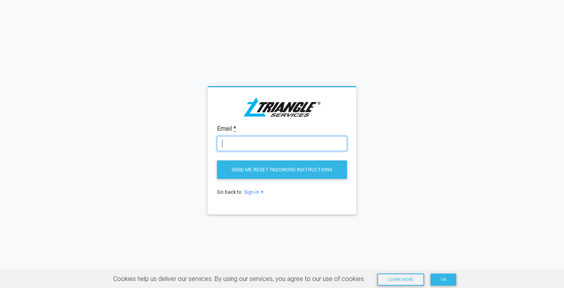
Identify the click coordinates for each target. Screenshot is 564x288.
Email (226, 128)
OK (443, 279)
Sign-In (253, 192)
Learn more (400, 279)
